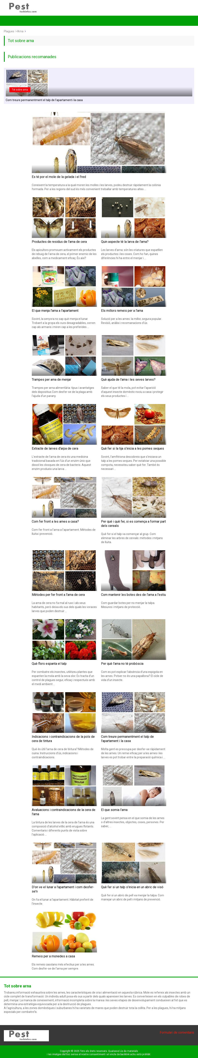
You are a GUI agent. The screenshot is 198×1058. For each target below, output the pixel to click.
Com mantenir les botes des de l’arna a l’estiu (133, 595)
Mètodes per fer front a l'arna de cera (58, 595)
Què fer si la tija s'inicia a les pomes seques (132, 448)
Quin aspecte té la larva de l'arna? (124, 242)
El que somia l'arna (114, 810)
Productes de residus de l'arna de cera (59, 242)
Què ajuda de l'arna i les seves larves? (128, 379)
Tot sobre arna (20, 89)
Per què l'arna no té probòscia (122, 664)
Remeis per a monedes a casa (53, 956)
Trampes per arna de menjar (51, 379)
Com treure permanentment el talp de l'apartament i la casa (44, 100)
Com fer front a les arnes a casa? (55, 521)
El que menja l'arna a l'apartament (55, 311)
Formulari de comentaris (177, 1032)
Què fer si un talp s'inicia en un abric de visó (132, 887)
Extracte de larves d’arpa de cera (55, 448)
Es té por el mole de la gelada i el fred (59, 177)
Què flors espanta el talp (49, 664)
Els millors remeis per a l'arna (122, 311)
